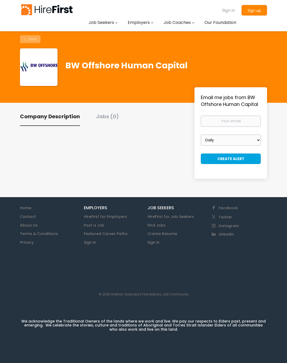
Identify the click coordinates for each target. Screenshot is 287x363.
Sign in (228, 10)
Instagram (229, 225)
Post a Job (94, 225)
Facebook (228, 208)
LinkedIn (226, 234)
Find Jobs (156, 225)
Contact (28, 216)
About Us (29, 225)
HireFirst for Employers (105, 216)
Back (32, 39)
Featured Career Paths (105, 233)
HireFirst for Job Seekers (170, 216)
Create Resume (162, 233)
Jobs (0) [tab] (107, 116)
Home (25, 208)
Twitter (225, 217)
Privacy (27, 242)
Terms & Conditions (39, 233)
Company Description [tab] (50, 116)
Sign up (254, 10)
